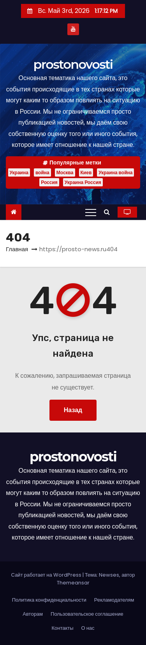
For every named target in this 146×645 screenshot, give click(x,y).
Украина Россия (83, 182)
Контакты (62, 628)
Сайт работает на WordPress (47, 575)
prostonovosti (73, 64)
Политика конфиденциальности (49, 600)
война (42, 172)
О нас (88, 628)
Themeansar (73, 582)
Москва (65, 172)
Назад (73, 410)
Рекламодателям (114, 600)
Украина (19, 172)
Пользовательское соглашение (87, 614)
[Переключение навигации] (90, 212)
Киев (86, 172)
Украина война (115, 172)
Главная (17, 249)
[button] (109, 212)
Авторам (33, 614)
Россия (49, 182)
